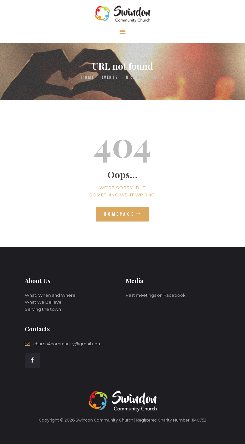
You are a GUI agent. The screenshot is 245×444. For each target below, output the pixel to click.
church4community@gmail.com (67, 343)
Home (87, 77)
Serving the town (43, 309)
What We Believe (43, 302)
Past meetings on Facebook (156, 295)
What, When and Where (50, 295)
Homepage (119, 214)
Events (110, 77)
